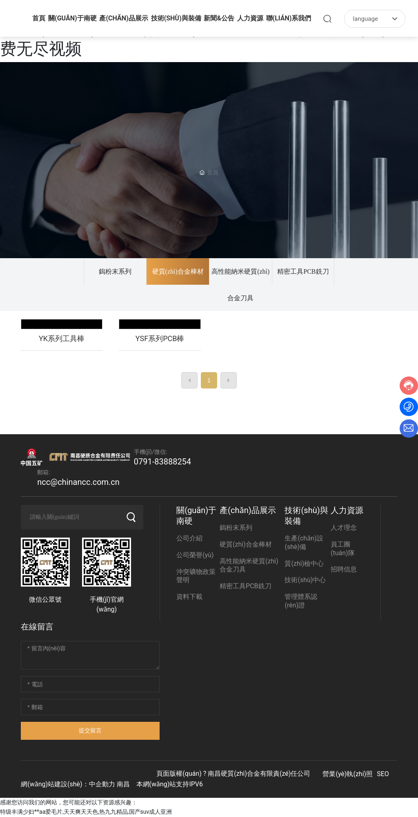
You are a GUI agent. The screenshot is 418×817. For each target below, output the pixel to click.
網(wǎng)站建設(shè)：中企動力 (68, 784)
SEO (383, 774)
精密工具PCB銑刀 (303, 271)
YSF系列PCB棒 (160, 338)
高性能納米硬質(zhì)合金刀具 (240, 284)
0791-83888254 (162, 462)
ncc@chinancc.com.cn (78, 482)
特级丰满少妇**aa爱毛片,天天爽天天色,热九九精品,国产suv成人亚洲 (86, 811)
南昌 (123, 784)
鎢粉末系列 (115, 271)
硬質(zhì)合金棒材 (178, 271)
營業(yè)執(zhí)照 (347, 774)
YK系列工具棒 (61, 338)
